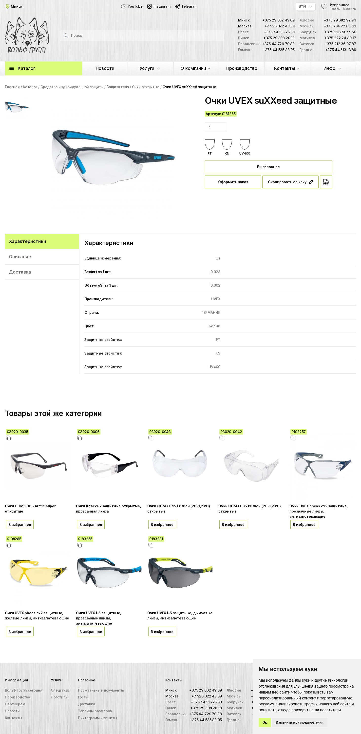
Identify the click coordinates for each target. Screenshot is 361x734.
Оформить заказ (233, 182)
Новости (12, 711)
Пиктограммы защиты (97, 718)
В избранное (268, 167)
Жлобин (234, 690)
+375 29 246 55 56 (340, 32)
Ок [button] (265, 722)
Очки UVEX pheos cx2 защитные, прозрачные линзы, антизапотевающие (318, 511)
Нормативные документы (101, 690)
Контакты (13, 718)
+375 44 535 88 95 (279, 50)
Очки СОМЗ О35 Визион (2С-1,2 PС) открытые (249, 508)
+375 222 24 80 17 (340, 38)
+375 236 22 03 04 (340, 26)
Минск (171, 690)
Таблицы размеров (95, 711)
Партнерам (15, 704)
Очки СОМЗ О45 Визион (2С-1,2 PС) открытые (178, 508)
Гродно (233, 720)
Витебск (234, 714)
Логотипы (59, 697)
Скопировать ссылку (290, 182)
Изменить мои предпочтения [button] (299, 722)
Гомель (171, 720)
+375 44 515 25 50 (279, 32)
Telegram (185, 6)
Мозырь (234, 696)
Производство (17, 697)
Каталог (30, 87)
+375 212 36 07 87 (340, 44)
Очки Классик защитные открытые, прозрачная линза (108, 508)
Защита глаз (118, 87)
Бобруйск (235, 702)
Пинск (170, 708)
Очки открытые (145, 87)
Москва (172, 696)
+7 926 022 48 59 (280, 26)
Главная (12, 87)
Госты (83, 697)
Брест (170, 702)
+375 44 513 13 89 (340, 50)
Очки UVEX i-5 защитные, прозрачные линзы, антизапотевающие (98, 618)
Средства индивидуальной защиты (71, 87)
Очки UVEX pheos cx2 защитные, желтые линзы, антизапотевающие (37, 615)
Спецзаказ (60, 690)
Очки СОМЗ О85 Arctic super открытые (30, 508)
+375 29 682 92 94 (340, 20)
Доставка (86, 704)
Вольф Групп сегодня (23, 690)
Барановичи (176, 714)
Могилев (234, 708)
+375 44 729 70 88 (278, 44)
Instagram (159, 6)
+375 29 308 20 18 (279, 38)
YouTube (132, 6)
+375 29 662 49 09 (278, 20)
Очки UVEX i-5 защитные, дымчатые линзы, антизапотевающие (179, 615)
